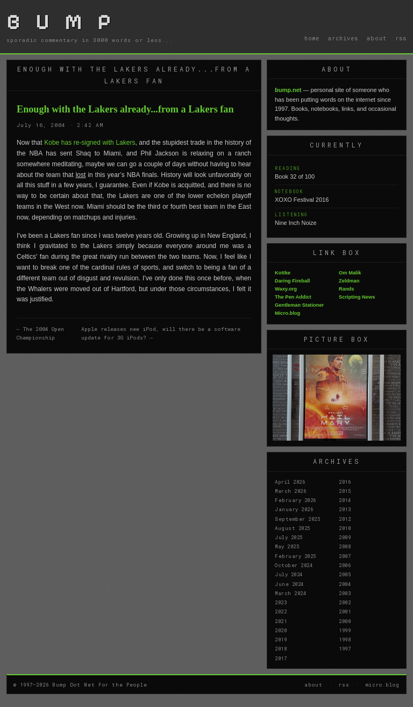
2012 (345, 518)
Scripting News (357, 297)
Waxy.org (286, 289)
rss (401, 38)
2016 (345, 481)
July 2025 (289, 537)
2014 (345, 500)
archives (343, 38)
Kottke (282, 272)
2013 (345, 509)
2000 (345, 621)
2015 (345, 490)
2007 (345, 556)
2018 (281, 648)
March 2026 (290, 490)
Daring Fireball (292, 281)
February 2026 (295, 500)
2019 (281, 639)
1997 (345, 648)
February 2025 (295, 556)
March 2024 (290, 593)
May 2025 (287, 546)
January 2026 (294, 509)
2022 (281, 611)
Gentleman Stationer (299, 305)
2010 (345, 528)
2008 (345, 546)
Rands (346, 289)
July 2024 (289, 574)
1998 (345, 639)
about (377, 38)
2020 (281, 630)
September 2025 (297, 518)
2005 (345, 574)
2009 (345, 537)
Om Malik (350, 272)
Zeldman (349, 281)
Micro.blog (287, 313)
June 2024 (289, 584)
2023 (281, 602)
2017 (281, 658)
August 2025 (292, 528)
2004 (345, 584)
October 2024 (293, 565)
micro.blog (383, 684)
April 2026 (290, 481)
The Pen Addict (293, 297)
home (311, 38)
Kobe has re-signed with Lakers (89, 142)
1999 (345, 630)
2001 (345, 611)
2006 (345, 565)
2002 (345, 602)
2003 (345, 593)
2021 (281, 621)
